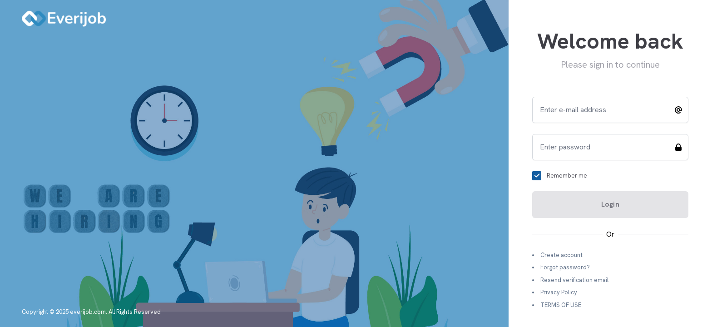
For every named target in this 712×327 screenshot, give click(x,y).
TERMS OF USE (560, 305)
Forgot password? (565, 267)
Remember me (567, 175)
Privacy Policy (558, 292)
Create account (561, 255)
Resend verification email (574, 280)
